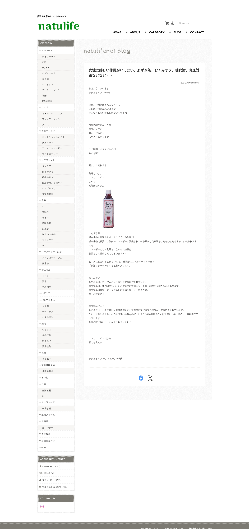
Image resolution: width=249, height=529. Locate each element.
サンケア (46, 159)
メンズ (45, 118)
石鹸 (44, 89)
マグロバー (47, 233)
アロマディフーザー (52, 141)
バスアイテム (48, 293)
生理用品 (46, 280)
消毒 (44, 274)
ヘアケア (46, 286)
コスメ (45, 100)
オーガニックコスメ (52, 107)
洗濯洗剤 (46, 339)
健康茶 (45, 256)
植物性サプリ (49, 170)
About (135, 25)
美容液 (45, 72)
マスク (45, 269)
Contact (197, 25)
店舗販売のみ (48, 434)
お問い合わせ (48, 466)
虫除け (45, 55)
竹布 (44, 441)
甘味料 (45, 205)
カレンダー (47, 421)
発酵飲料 (46, 383)
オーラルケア (48, 395)
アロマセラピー (49, 124)
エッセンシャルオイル (53, 130)
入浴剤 (45, 299)
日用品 (45, 415)
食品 (44, 193)
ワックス (46, 323)
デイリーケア (49, 50)
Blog (177, 25)
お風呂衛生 (47, 310)
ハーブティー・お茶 (52, 245)
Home (117, 25)
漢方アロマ (47, 136)
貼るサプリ (47, 165)
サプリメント (48, 153)
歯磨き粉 (46, 401)
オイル (45, 211)
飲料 (44, 377)
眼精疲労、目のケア (52, 176)
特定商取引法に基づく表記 (54, 480)
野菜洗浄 (46, 334)
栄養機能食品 (48, 358)
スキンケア (47, 44)
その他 (45, 370)
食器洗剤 (46, 328)
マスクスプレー (50, 147)
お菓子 (45, 222)
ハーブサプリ (49, 181)
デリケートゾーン (51, 83)
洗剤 (44, 316)
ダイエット (47, 352)
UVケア (46, 61)
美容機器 (46, 427)
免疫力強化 (47, 187)
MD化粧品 (47, 94)
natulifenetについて (51, 459)
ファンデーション (51, 112)
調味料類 (46, 216)
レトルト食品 (49, 227)
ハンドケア (47, 77)
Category (157, 25)
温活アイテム (48, 408)
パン (44, 199)
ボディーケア (49, 66)
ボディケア (47, 305)
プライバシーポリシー (52, 473)
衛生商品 (46, 263)
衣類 (44, 346)
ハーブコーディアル (52, 251)
